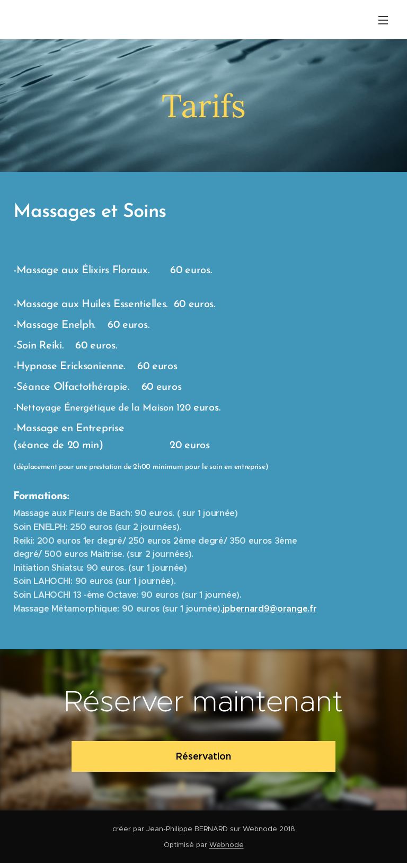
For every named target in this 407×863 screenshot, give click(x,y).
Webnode (226, 844)
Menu (383, 20)
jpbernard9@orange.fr (270, 608)
